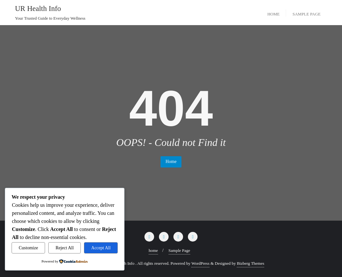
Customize (28, 247)
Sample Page (179, 250)
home (153, 250)
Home (170, 161)
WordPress (200, 263)
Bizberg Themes (250, 263)
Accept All (101, 247)
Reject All (65, 247)
